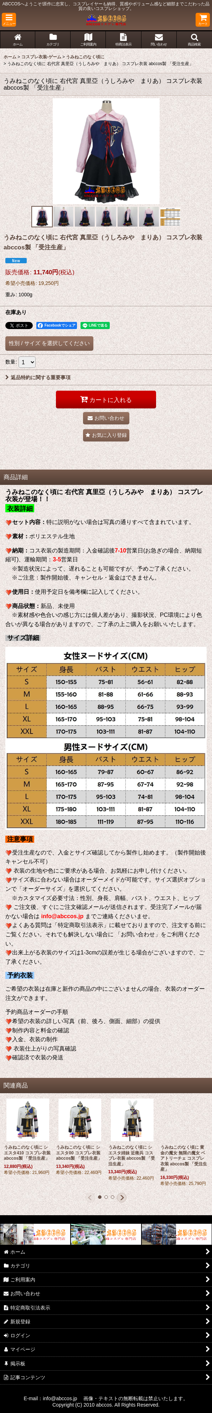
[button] (9, 20)
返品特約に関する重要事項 (38, 377)
